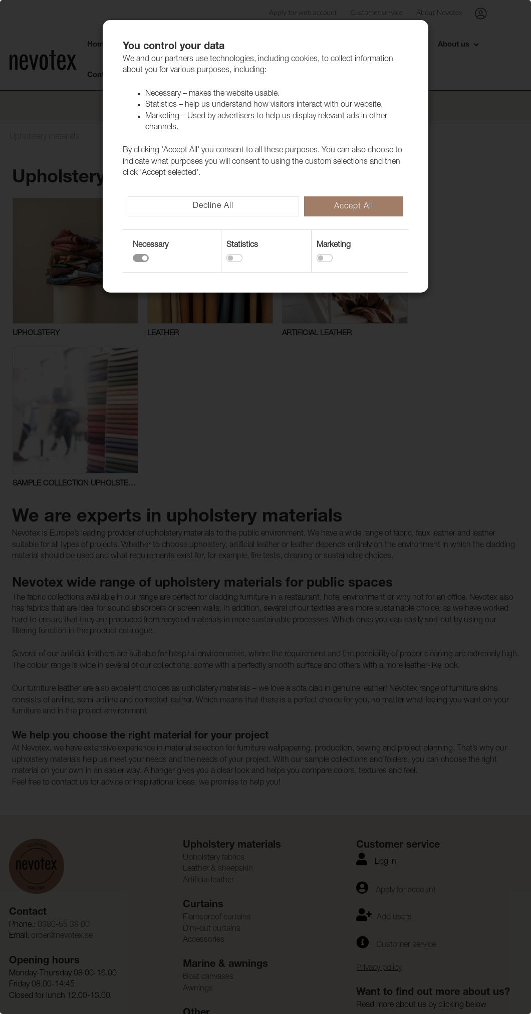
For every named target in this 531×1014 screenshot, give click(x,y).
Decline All (213, 206)
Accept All (353, 207)
